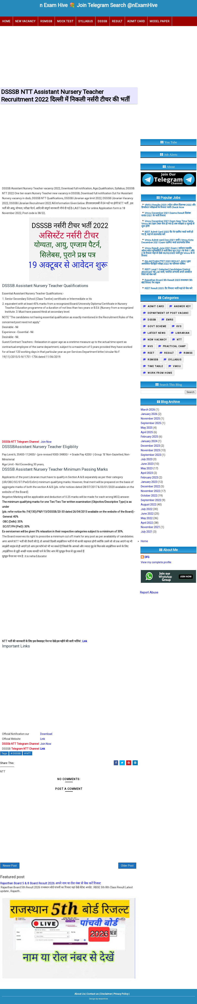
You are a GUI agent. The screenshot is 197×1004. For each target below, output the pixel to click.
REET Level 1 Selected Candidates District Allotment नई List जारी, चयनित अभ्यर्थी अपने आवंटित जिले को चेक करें (166, 272)
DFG (147, 557)
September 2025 (151, 423)
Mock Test (65, 21)
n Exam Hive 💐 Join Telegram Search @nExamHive (98, 5)
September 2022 (151, 500)
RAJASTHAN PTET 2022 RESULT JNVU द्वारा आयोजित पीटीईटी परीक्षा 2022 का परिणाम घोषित (166, 262)
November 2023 (150, 450)
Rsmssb (153, 359)
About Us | (80, 993)
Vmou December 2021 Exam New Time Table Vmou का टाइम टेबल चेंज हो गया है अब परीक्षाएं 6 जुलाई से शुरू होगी (167, 224)
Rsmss (188, 353)
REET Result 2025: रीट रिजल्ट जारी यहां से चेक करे (168, 288)
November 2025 (150, 418)
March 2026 (148, 409)
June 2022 (147, 513)
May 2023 (147, 468)
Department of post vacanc (168, 313)
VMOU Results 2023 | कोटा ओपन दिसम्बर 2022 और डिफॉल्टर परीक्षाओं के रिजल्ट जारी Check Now (168, 206)
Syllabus (85, 21)
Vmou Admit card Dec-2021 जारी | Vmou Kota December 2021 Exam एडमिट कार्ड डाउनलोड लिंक (167, 241)
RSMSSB (46, 21)
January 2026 (149, 414)
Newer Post (10, 865)
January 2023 (149, 481)
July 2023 (146, 459)
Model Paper (160, 21)
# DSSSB (16, 753)
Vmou (177, 366)
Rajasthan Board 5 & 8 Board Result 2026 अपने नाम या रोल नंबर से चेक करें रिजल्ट (50, 883)
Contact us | (93, 993)
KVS (179, 326)
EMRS (169, 319)
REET (151, 353)
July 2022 (146, 509)
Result (117, 21)
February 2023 (149, 477)
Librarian (182, 333)
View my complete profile (156, 562)
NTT (179, 339)
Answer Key (182, 306)
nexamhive (103, 999)
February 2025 (149, 436)
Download (46, 733)
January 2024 (149, 441)
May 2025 (147, 427)
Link (84, 641)
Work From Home (160, 373)
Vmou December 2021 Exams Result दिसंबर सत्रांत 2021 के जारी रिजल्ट (166, 214)
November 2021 (150, 527)
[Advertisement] (98, 55)
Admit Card (136, 21)
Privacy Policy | (121, 993)
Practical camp (174, 346)
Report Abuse (149, 592)
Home (6, 21)
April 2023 (147, 472)
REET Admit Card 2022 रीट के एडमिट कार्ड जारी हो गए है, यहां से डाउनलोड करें (167, 233)
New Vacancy (25, 21)
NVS (150, 346)
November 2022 (150, 490)
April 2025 (147, 432)
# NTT (27, 753)
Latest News (157, 333)
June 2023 (147, 463)
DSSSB (102, 21)
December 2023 (150, 445)
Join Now (46, 441)
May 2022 (147, 518)
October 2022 (149, 495)
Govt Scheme (157, 326)
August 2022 (148, 504)
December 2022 (150, 486)
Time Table (155, 366)
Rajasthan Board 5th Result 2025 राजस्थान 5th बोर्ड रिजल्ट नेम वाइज (166, 281)
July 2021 (146, 531)
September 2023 (151, 454)
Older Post (127, 865)
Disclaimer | (106, 993)
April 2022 (147, 522)
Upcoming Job (13, 30)
